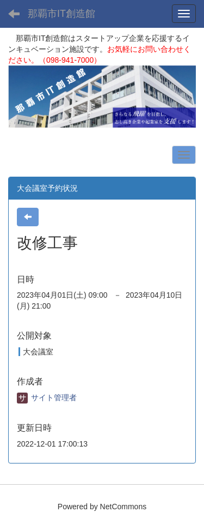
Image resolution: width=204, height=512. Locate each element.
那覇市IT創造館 (61, 13)
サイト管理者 (47, 397)
